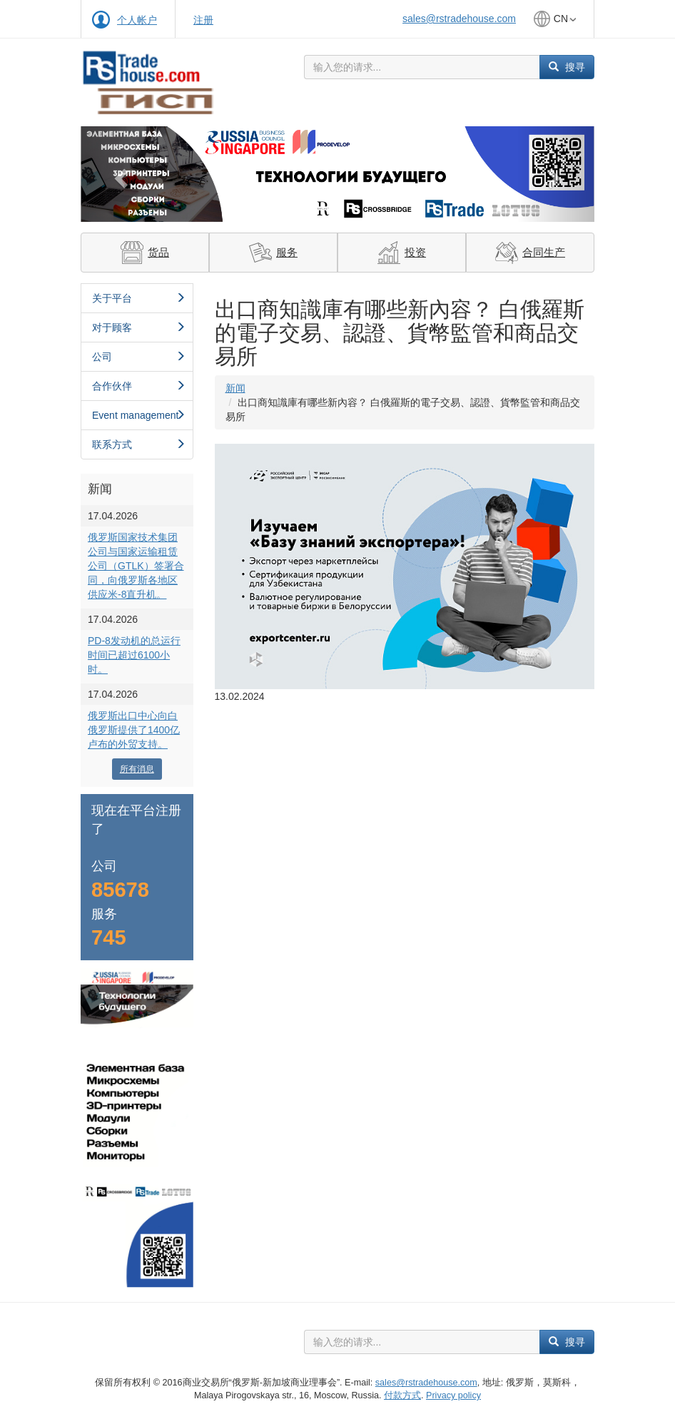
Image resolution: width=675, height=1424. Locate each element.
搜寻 (567, 67)
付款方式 (402, 1395)
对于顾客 (139, 327)
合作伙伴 (139, 386)
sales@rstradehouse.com (459, 18)
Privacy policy (453, 1395)
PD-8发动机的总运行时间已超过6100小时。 (134, 655)
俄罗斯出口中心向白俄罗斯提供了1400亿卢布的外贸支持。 (134, 730)
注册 (203, 20)
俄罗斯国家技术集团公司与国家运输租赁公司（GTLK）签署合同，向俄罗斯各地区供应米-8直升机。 (136, 566)
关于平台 (139, 298)
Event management (139, 415)
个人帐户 (137, 20)
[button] (119, 173)
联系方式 (139, 444)
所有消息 (137, 769)
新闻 (235, 388)
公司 (139, 356)
